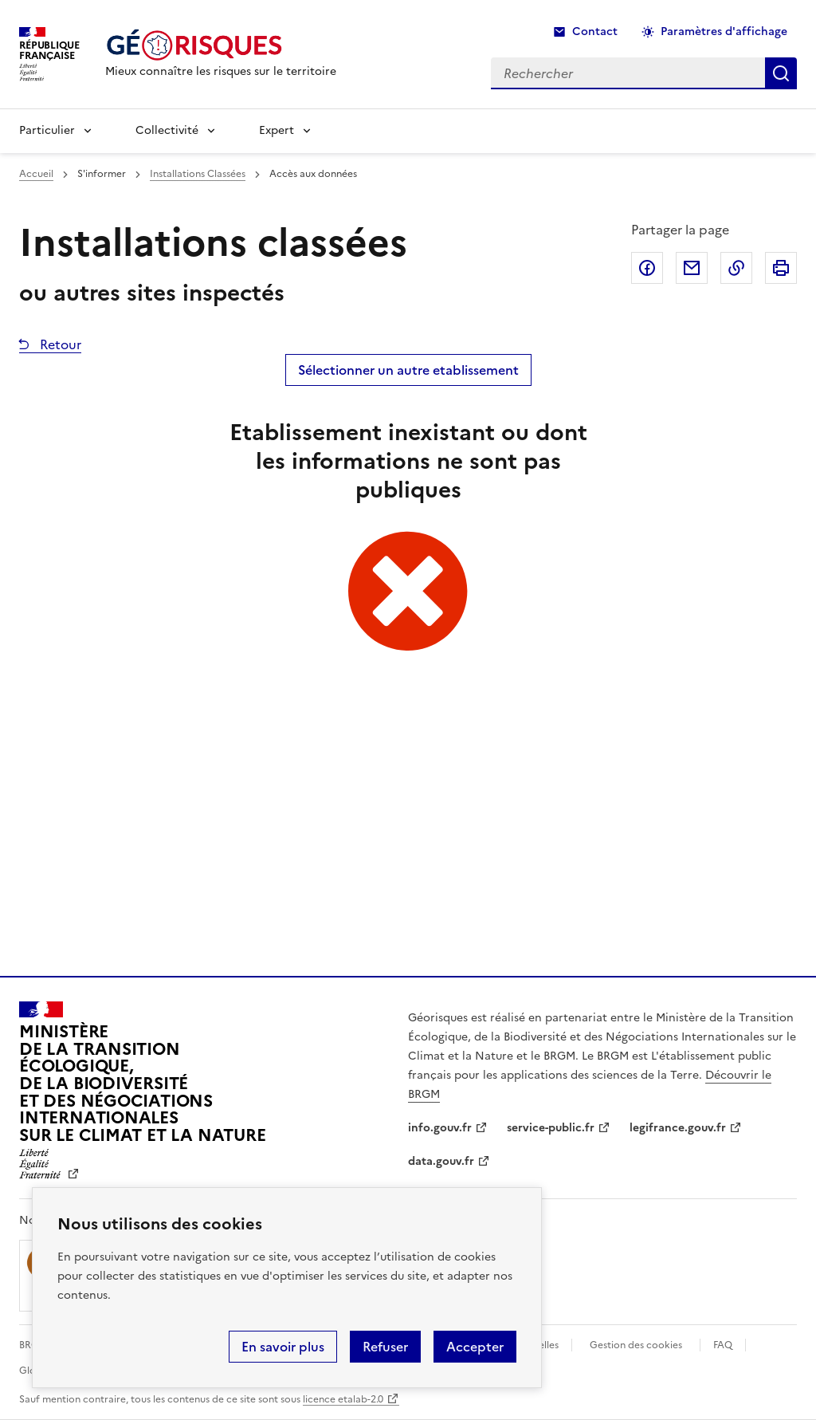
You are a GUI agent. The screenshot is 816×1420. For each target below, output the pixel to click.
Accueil (36, 174)
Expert (276, 130)
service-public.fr (550, 1127)
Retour (59, 344)
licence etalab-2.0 (343, 1399)
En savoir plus (282, 1346)
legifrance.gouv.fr (678, 1127)
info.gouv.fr (440, 1127)
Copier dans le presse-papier (736, 268)
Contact (595, 31)
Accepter (475, 1346)
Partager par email (692, 268)
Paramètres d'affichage (724, 31)
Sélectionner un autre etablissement (408, 370)
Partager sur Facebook (647, 268)
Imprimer (781, 268)
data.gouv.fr (441, 1161)
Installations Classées (197, 174)
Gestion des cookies (636, 1345)
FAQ (722, 1345)
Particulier (47, 130)
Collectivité (166, 130)
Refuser (385, 1346)
